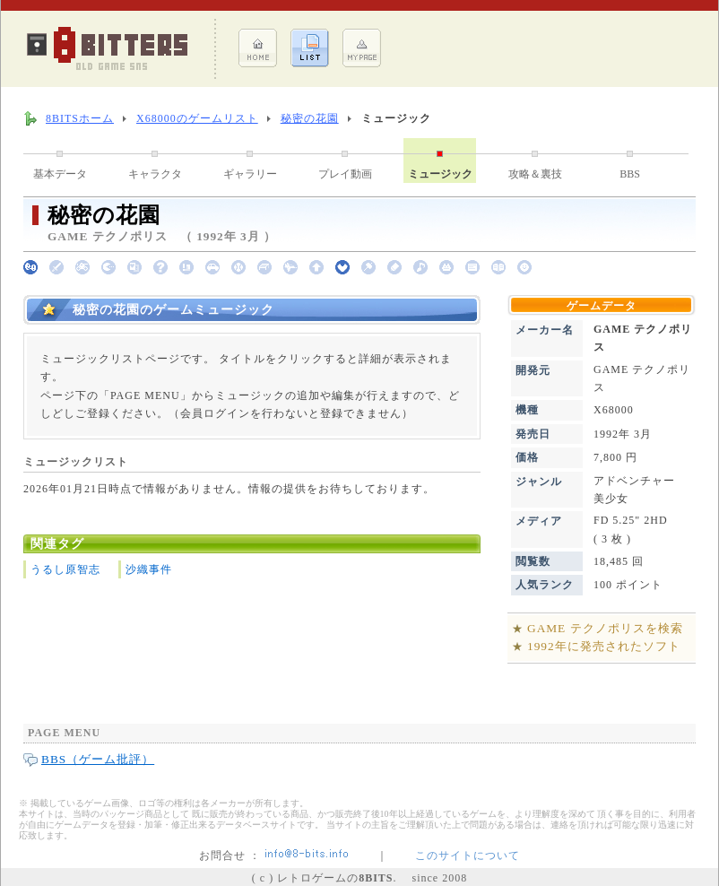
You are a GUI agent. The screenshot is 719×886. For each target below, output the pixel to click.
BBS (629, 174)
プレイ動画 (345, 174)
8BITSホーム (80, 118)
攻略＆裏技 (535, 174)
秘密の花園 (310, 118)
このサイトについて (467, 855)
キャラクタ (155, 174)
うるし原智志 (65, 569)
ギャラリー (250, 174)
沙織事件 (149, 569)
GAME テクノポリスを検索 (605, 628)
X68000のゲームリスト (197, 118)
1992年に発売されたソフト (603, 646)
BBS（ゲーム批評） (97, 759)
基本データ (60, 174)
